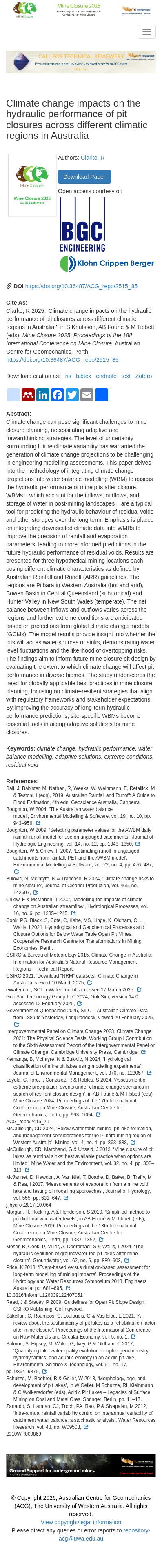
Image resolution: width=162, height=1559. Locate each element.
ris (68, 376)
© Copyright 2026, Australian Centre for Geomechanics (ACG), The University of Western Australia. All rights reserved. (81, 1505)
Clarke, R (92, 157)
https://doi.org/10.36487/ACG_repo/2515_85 (81, 286)
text (126, 376)
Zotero (143, 376)
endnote (106, 376)
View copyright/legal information (81, 1522)
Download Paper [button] (84, 177)
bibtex (83, 376)
